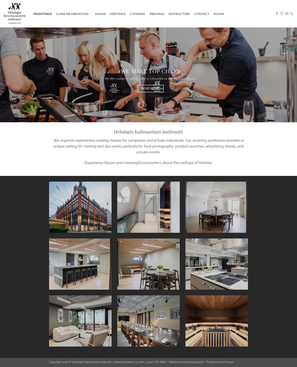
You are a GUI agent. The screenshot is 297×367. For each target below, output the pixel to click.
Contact (201, 14)
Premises (157, 14)
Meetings (118, 14)
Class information (73, 14)
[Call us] (291, 13)
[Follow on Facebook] (276, 13)
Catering (137, 14)
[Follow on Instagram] (281, 13)
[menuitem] (218, 13)
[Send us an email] (286, 13)
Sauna (100, 14)
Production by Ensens (220, 362)
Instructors (179, 14)
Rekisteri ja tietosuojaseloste (186, 362)
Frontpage (42, 14)
